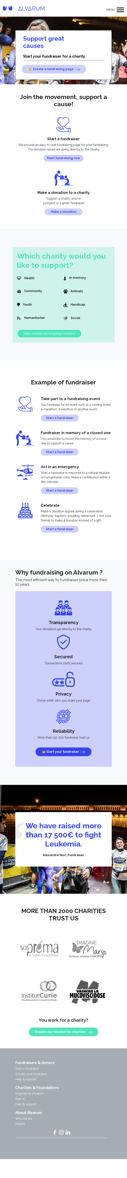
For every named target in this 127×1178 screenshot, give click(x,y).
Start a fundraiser (60, 423)
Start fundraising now (63, 158)
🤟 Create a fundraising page (54, 69)
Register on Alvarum (29, 1099)
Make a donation (63, 212)
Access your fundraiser (31, 1079)
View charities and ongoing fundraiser (49, 339)
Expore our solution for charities (63, 1037)
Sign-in (20, 1104)
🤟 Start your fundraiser (63, 758)
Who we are (23, 1124)
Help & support (25, 1085)
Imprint (20, 1129)
